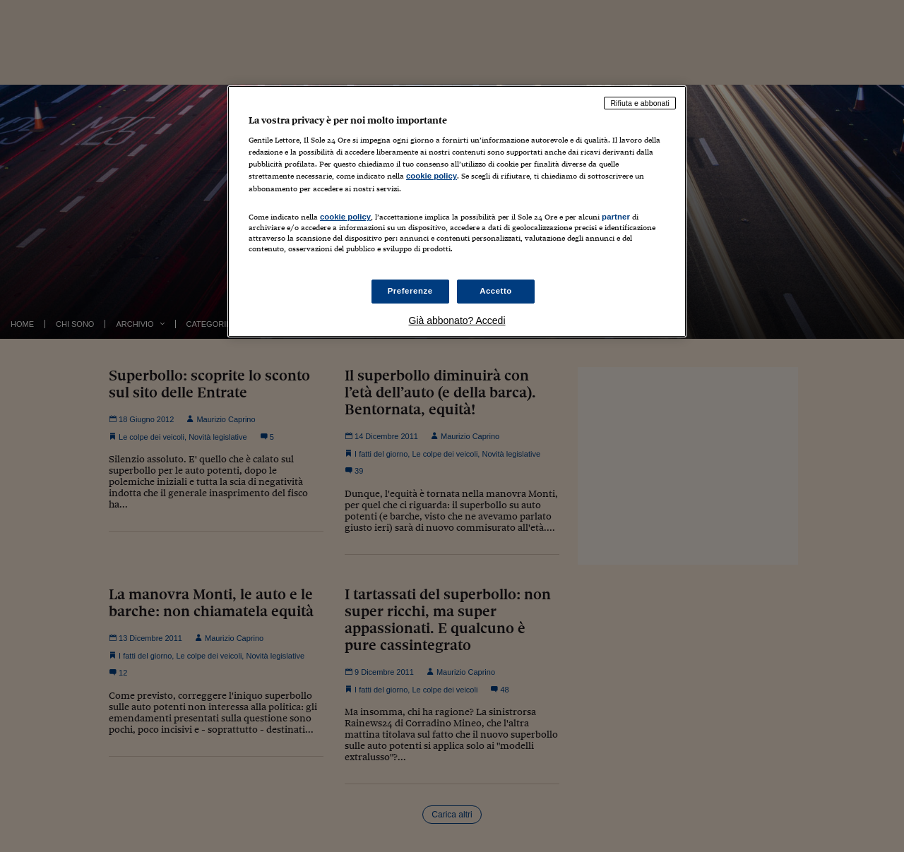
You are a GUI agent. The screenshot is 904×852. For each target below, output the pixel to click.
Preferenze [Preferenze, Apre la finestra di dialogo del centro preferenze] (410, 291)
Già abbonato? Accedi (457, 320)
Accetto (496, 291)
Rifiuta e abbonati (640, 103)
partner (616, 216)
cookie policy (431, 176)
